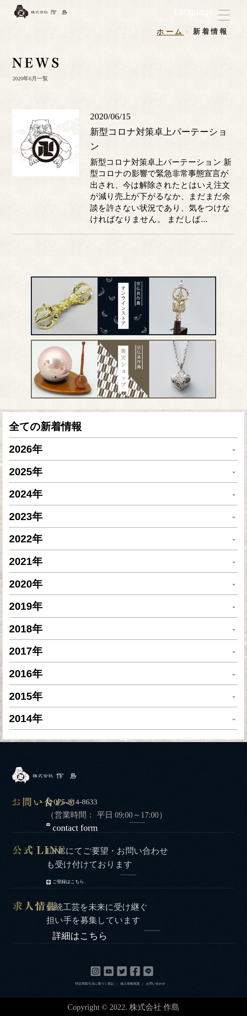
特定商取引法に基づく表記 (94, 983)
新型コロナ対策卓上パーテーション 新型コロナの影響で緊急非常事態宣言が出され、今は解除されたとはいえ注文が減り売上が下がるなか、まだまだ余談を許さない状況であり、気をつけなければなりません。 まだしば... (161, 190)
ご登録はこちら (94, 881)
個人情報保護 (130, 983)
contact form (98, 826)
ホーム (170, 32)
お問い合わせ (155, 983)
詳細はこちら (106, 934)
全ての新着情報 (45, 426)
